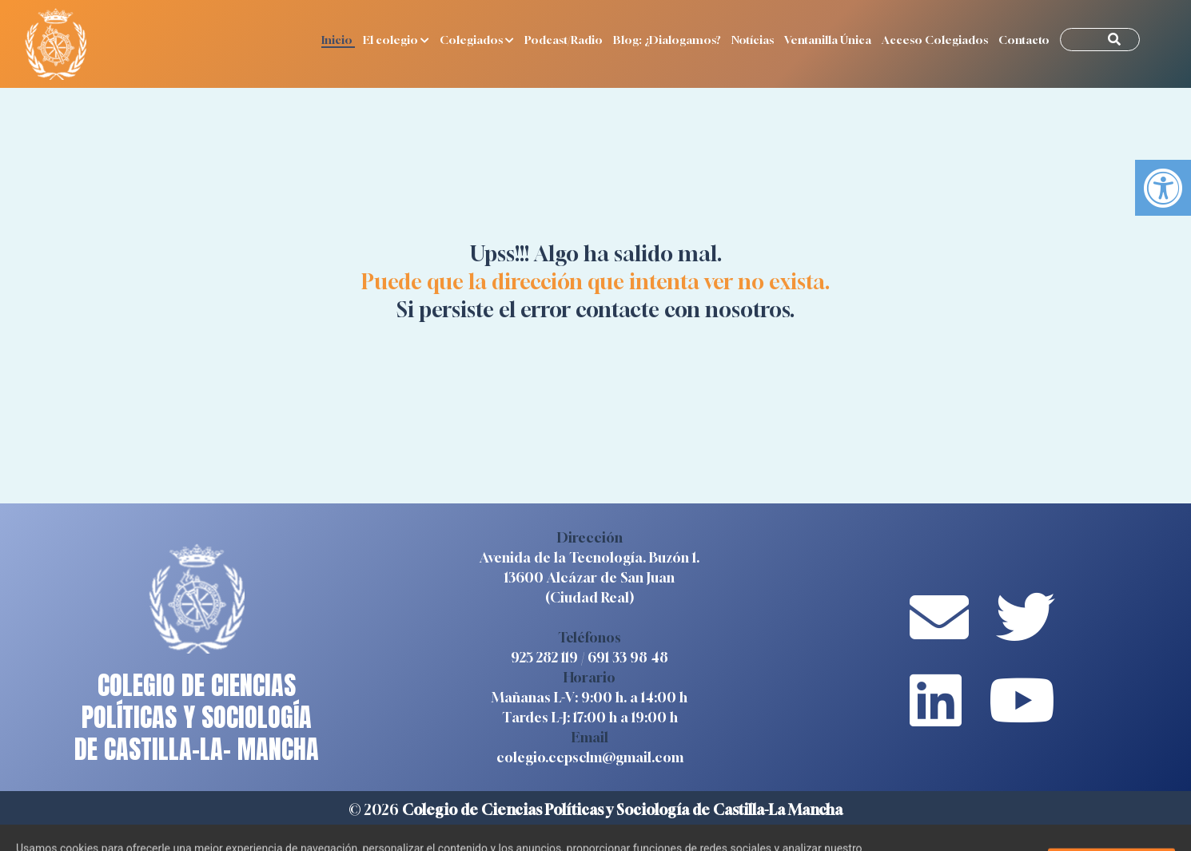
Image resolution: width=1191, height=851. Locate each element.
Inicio (338, 39)
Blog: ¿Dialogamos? (668, 39)
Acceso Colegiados (936, 39)
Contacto (1025, 39)
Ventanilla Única (829, 39)
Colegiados (478, 39)
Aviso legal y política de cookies (503, 832)
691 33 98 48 (628, 657)
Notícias (753, 39)
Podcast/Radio (564, 39)
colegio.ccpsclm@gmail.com (589, 757)
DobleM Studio (733, 832)
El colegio (397, 39)
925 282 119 (544, 657)
